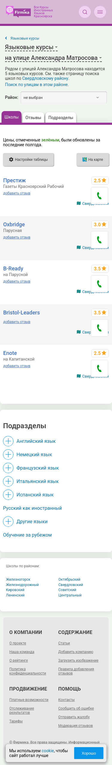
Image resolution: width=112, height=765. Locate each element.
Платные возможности (28, 700)
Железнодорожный (22, 585)
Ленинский (15, 595)
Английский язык (36, 441)
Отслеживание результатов (21, 710)
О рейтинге (18, 660)
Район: (11, 97)
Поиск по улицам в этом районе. (37, 84)
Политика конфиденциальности (27, 671)
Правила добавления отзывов (76, 671)
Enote (10, 353)
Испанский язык (34, 495)
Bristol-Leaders (21, 312)
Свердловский (71, 585)
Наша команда (21, 652)
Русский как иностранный (32, 508)
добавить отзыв (16, 193)
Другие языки (31, 521)
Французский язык (37, 468)
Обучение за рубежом (27, 535)
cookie (48, 750)
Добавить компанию (75, 652)
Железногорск (18, 579)
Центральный (70, 595)
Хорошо (89, 753)
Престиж (14, 180)
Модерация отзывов (75, 726)
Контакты (66, 700)
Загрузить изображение (78, 660)
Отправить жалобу (74, 717)
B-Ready (13, 268)
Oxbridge (14, 224)
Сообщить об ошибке (76, 708)
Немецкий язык (34, 454)
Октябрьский (70, 579)
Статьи (64, 643)
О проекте (17, 643)
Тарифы (16, 721)
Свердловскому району (45, 78)
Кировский (15, 590)
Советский (67, 590)
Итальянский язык (37, 481)
